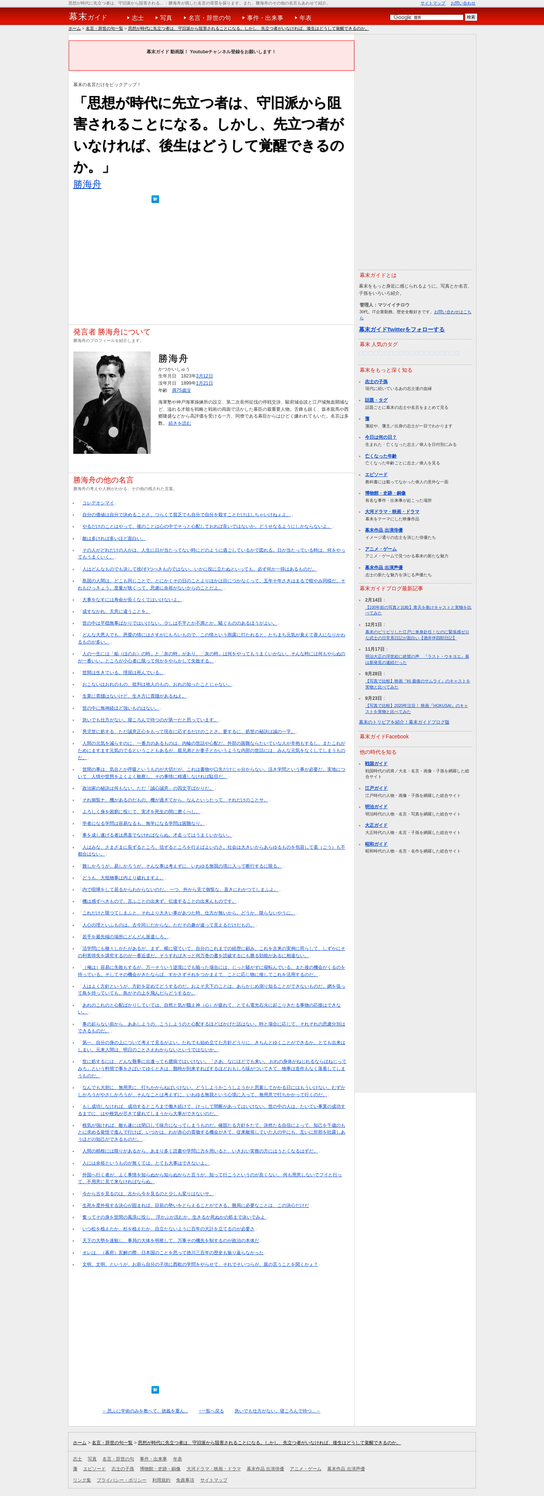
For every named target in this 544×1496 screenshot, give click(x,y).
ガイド (88, 16)
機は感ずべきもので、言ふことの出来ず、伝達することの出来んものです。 (159, 901)
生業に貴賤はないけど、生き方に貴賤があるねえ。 (134, 696)
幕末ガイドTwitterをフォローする (402, 329)
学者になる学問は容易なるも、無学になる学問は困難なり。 (143, 823)
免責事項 (185, 1480)
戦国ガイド (376, 763)
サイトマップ (432, 3)
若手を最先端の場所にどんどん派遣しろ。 (125, 936)
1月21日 (204, 383)
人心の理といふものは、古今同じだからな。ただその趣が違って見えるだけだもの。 (168, 925)
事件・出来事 (265, 18)
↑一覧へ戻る (211, 1411)
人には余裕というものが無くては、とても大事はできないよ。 (145, 1163)
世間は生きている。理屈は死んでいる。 (123, 672)
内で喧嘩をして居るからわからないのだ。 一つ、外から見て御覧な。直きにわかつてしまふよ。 (180, 889)
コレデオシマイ (98, 503)
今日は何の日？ (381, 437)
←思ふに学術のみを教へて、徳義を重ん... (145, 1411)
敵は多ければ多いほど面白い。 (114, 538)
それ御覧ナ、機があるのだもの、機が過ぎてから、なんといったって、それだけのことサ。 (175, 800)
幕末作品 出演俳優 (383, 530)
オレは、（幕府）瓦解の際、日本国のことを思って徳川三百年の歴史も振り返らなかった (173, 1252)
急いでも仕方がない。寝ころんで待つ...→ (277, 1411)
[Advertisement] (211, 266)
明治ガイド (376, 806)
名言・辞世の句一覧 (104, 28)
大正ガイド (376, 825)
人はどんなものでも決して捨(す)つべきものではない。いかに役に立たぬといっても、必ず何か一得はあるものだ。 (199, 569)
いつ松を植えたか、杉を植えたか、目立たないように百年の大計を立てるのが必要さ (168, 1228)
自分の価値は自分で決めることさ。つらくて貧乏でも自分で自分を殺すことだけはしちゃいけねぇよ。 (186, 514)
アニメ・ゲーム (381, 549)
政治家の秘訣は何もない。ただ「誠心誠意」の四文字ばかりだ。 (148, 788)
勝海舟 (87, 184)
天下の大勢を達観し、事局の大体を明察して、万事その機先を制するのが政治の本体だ (170, 1240)
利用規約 (161, 1480)
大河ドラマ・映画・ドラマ (392, 511)
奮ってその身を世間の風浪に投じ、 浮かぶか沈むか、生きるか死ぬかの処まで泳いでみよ (174, 1217)
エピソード (376, 474)
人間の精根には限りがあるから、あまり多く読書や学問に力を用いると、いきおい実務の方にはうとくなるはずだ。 (200, 1151)
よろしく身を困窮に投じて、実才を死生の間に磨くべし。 (141, 811)
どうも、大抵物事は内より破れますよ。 (123, 877)
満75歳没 (181, 390)
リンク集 (82, 1480)
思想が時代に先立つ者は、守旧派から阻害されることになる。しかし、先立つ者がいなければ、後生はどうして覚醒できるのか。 (248, 28)
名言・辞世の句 (210, 18)
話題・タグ (376, 400)
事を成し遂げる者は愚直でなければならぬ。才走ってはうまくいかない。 (157, 835)
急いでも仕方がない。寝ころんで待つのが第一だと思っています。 (150, 719)
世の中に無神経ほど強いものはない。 (120, 708)
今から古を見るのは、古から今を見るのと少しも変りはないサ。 (148, 1193)
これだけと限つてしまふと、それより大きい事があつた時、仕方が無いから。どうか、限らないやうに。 (188, 913)
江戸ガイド (376, 788)
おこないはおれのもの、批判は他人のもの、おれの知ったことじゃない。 (157, 684)
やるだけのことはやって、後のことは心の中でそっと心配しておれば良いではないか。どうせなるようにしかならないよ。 (207, 526)
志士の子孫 (376, 381)
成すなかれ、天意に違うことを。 (116, 611)
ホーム (74, 28)
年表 (306, 18)
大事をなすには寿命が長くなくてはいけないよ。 (132, 599)
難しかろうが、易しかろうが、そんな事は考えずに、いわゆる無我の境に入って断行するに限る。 (182, 866)
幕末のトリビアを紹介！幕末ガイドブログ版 (404, 722)
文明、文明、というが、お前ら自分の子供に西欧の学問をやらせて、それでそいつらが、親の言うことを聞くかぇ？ (200, 1264)
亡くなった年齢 (381, 456)
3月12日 (204, 376)
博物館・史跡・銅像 (385, 493)
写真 (166, 18)
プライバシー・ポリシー (122, 1480)
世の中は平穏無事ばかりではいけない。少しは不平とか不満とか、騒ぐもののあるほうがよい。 (179, 623)
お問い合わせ (463, 3)
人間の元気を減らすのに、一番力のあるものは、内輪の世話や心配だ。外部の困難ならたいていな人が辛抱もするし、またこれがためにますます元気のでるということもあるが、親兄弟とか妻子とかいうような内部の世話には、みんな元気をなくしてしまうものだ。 (211, 750)
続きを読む (179, 423)
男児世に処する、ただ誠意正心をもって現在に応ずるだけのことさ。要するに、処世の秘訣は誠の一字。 (188, 731)
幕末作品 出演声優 (383, 567)
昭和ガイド (376, 844)
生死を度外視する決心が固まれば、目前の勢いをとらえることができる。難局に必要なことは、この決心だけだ (195, 1205)
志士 (138, 18)
